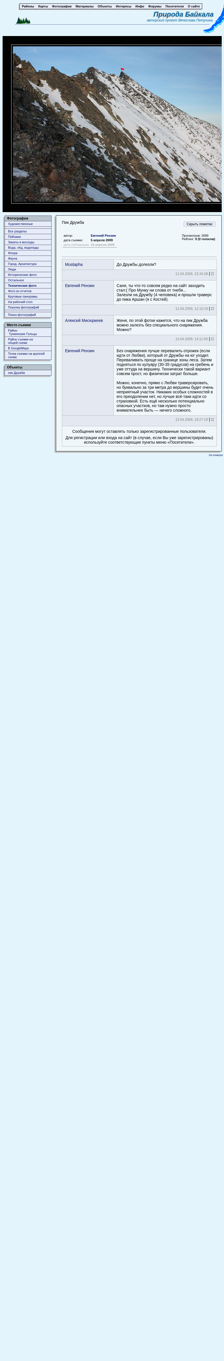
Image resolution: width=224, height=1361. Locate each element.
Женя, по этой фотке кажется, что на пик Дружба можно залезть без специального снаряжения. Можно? (162, 325)
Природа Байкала (184, 14)
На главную (216, 455)
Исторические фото (22, 274)
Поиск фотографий (22, 314)
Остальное (16, 280)
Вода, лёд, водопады (23, 247)
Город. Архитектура (22, 264)
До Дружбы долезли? (136, 264)
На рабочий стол (20, 302)
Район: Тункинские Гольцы (22, 332)
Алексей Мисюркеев (84, 320)
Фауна (12, 258)
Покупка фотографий (23, 307)
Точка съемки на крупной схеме (26, 355)
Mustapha (73, 264)
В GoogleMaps (18, 348)
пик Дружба (16, 372)
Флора (12, 253)
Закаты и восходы (21, 242)
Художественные (20, 224)
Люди (12, 269)
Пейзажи (14, 236)
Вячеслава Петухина (195, 20)
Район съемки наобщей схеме (20, 341)
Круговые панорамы (23, 296)
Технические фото (22, 285)
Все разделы (17, 231)
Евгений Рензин (103, 235)
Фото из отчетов (20, 291)
